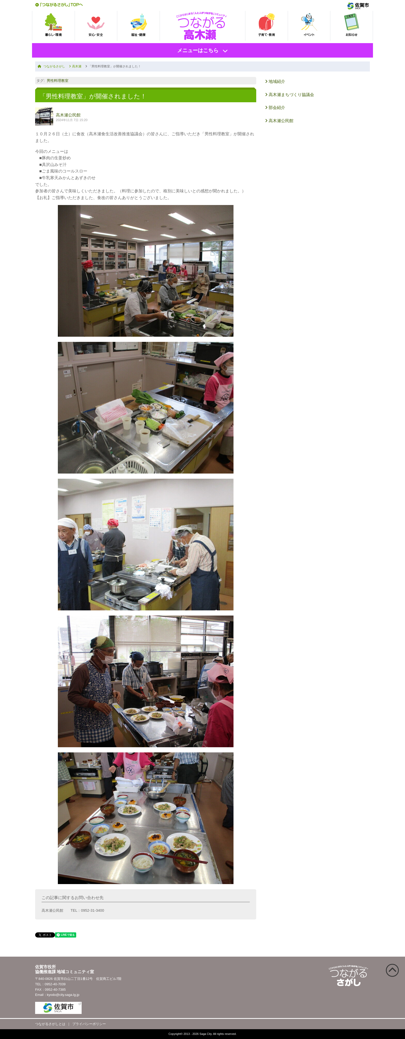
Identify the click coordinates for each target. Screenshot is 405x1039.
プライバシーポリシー (89, 1024)
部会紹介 (275, 107)
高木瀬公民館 (68, 115)
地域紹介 (275, 81)
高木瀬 (75, 66)
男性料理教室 (57, 80)
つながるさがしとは (50, 1024)
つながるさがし (51, 66)
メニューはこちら (198, 50)
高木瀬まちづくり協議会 (289, 94)
